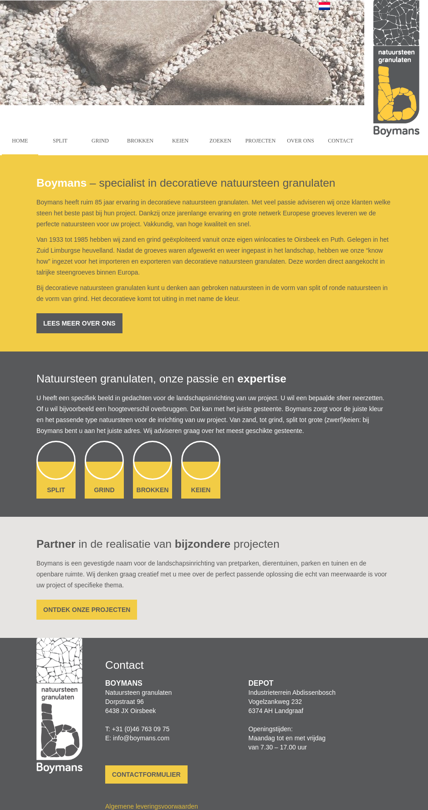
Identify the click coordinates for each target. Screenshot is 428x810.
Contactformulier (146, 774)
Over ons (300, 141)
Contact (340, 141)
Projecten (260, 141)
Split (60, 141)
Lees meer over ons (79, 323)
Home (20, 141)
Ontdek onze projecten (86, 609)
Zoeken (220, 141)
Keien (180, 141)
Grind (100, 141)
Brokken (140, 141)
